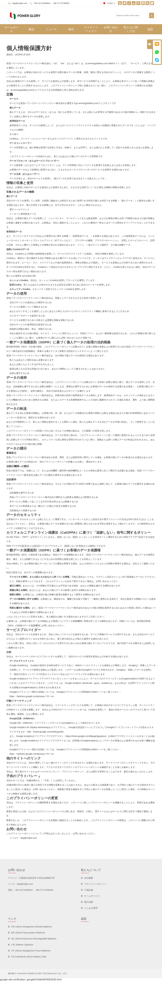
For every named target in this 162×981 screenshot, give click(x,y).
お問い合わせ (111, 29)
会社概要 (88, 878)
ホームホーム (11, 29)
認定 (150, 29)
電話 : (11, 890)
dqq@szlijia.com (19, 3)
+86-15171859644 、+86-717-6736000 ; (52, 3)
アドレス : (13, 878)
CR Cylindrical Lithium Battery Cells (28, 956)
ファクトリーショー (91, 29)
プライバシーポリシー (95, 884)
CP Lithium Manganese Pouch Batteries (30, 950)
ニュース (51, 29)
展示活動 (88, 902)
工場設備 (88, 890)
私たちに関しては (131, 29)
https (11, 696)
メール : (12, 884)
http (29, 731)
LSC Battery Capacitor (22, 944)
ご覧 (108, 692)
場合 (71, 29)
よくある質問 (90, 908)
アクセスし (98, 727)
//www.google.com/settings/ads (48, 731)
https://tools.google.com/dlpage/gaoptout (86, 736)
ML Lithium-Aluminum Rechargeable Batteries (33, 938)
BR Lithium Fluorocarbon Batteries (28, 932)
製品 (31, 29)
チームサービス (92, 896)
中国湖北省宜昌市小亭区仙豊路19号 (37, 878)
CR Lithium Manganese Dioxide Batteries (31, 926)
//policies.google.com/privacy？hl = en (35, 696)
